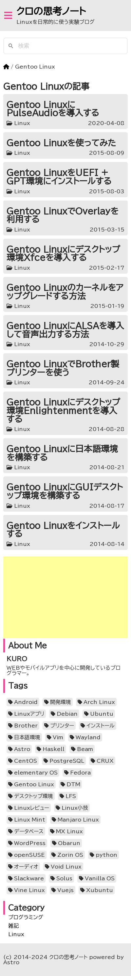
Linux (16, 934)
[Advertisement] (65, 597)
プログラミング (25, 917)
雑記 (13, 925)
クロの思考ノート (51, 11)
